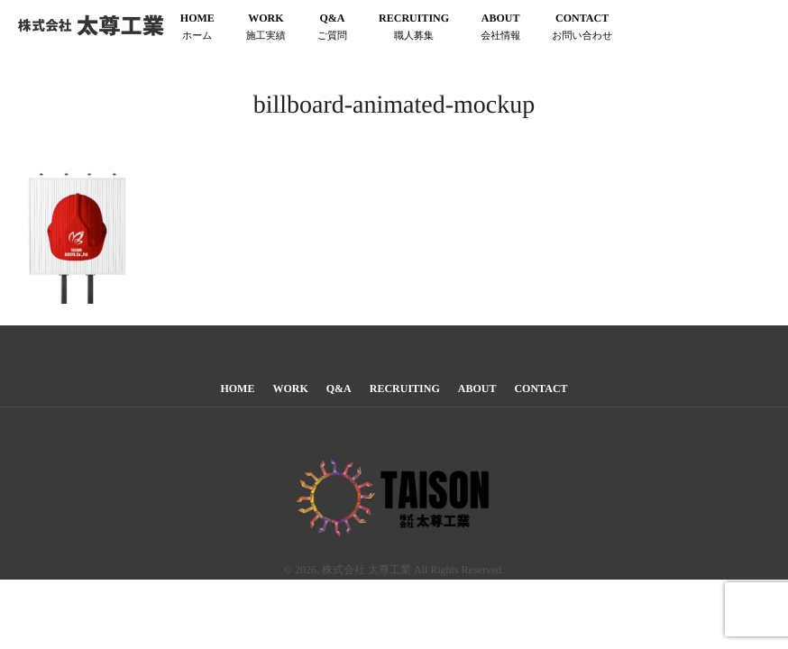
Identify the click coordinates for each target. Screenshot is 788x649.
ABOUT (500, 28)
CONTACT (582, 28)
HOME (197, 28)
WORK (266, 28)
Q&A (332, 28)
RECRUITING (414, 28)
